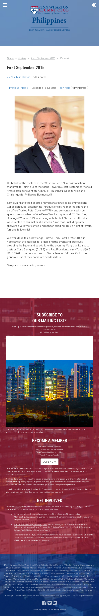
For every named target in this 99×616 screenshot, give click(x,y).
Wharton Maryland (35, 579)
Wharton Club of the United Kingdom (46, 590)
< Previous (13, 88)
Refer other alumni (22, 534)
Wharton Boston (45, 567)
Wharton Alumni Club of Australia (79, 565)
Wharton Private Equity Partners (57, 584)
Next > (25, 88)
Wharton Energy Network (66, 570)
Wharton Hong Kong (34, 576)
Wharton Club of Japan (15, 579)
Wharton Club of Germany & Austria (34, 573)
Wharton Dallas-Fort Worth (41, 570)
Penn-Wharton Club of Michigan (60, 579)
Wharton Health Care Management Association (72, 573)
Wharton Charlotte (62, 567)
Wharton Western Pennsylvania (78, 590)
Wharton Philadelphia (14, 584)
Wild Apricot (46, 609)
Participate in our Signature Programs (30, 524)
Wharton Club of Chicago (81, 567)
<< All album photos (18, 77)
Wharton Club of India (14, 576)
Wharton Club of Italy (85, 576)
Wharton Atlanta (29, 567)
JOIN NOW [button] (49, 462)
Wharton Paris (87, 581)
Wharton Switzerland (78, 587)
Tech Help (64, 88)
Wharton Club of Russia (83, 584)
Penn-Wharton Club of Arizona (49, 565)
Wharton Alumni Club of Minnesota (33, 581)
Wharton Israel (68, 576)
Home (10, 58)
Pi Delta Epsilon (13, 567)
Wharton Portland (34, 584)
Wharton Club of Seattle (13, 587)
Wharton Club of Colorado (17, 570)
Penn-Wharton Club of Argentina (19, 565)
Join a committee (21, 514)
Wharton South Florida (57, 587)
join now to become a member (30, 432)
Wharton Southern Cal (36, 587)
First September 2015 (43, 58)
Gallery (22, 58)
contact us (86, 489)
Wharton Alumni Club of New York (65, 581)
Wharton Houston (52, 576)
